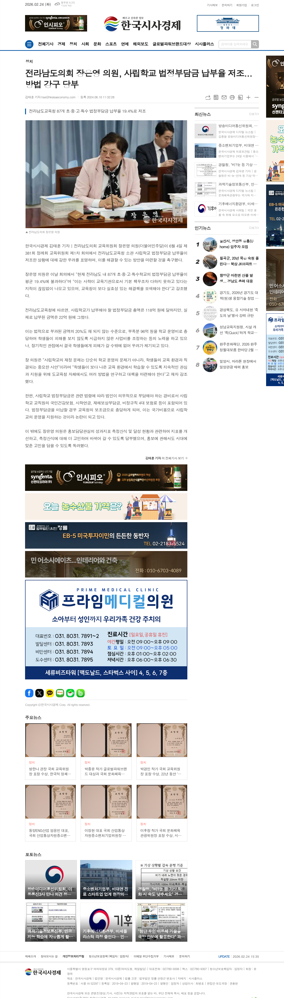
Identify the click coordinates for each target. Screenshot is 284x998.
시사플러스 (204, 44)
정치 (73, 44)
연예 (125, 44)
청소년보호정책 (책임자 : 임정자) (109, 956)
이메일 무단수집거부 (146, 956)
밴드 (80, 693)
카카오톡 (50, 693)
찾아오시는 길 (49, 956)
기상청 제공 (66, 5)
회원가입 (241, 5)
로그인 (255, 5)
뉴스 (33, 717)
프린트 (232, 97)
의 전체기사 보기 (164, 458)
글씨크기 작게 (256, 97)
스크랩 (240, 97)
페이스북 (29, 693)
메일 (224, 97)
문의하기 (226, 5)
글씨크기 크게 (248, 97)
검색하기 (255, 44)
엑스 (39, 693)
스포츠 (111, 44)
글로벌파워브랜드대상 (172, 44)
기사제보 (212, 5)
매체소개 (30, 956)
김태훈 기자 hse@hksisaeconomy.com (50, 97)
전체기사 (45, 44)
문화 (97, 44)
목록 (216, 97)
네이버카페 (70, 693)
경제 (61, 44)
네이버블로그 (60, 693)
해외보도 (140, 44)
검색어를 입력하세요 (234, 44)
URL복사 (207, 97)
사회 (85, 44)
